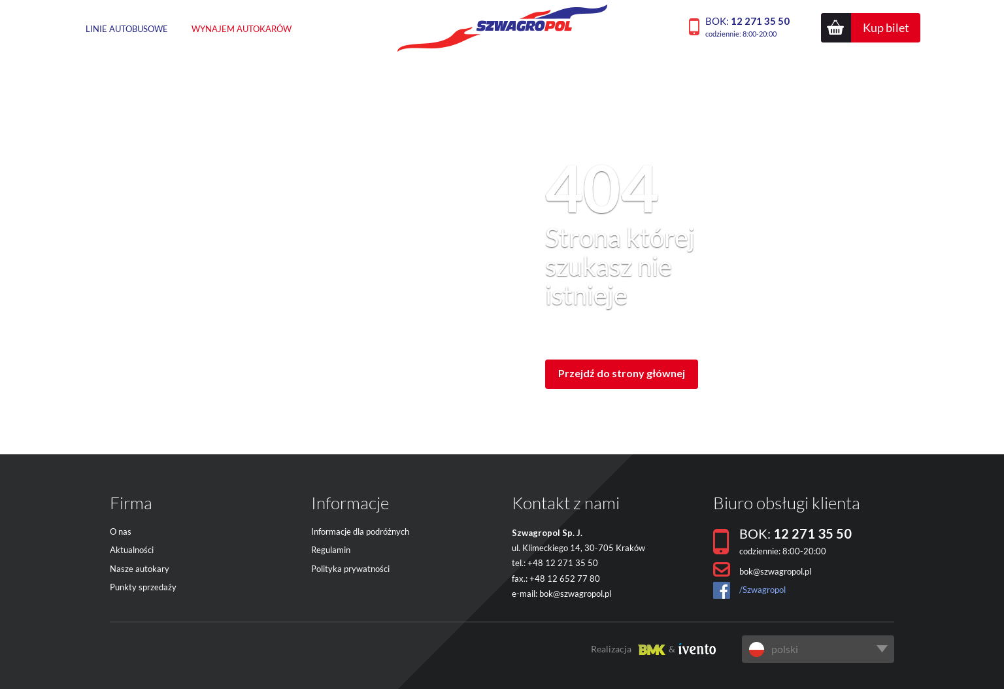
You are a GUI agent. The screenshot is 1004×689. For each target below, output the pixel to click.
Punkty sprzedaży (143, 587)
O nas (120, 531)
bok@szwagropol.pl (575, 593)
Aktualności (132, 550)
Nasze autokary (139, 568)
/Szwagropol (762, 589)
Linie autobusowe (127, 29)
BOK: (747, 26)
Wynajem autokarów (242, 29)
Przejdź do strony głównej (621, 373)
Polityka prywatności (350, 568)
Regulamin (330, 550)
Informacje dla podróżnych (360, 531)
